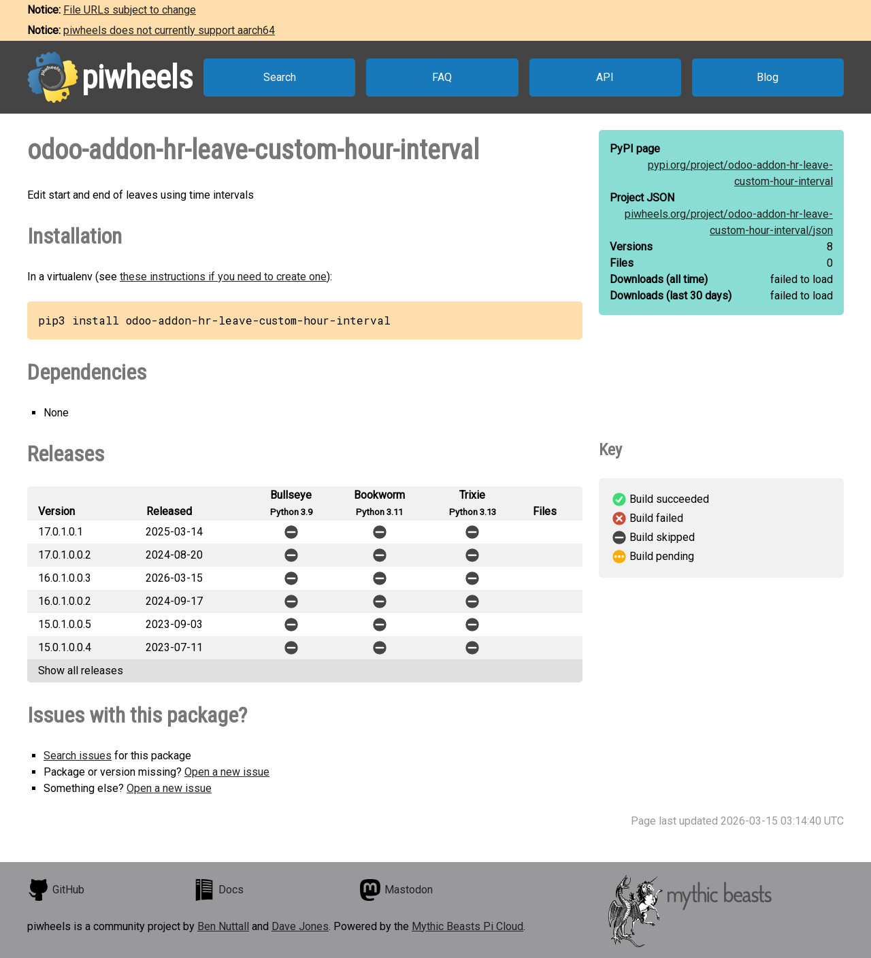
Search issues (78, 755)
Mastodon (396, 890)
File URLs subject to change (129, 9)
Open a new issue (226, 771)
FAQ (442, 77)
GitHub (55, 890)
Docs (218, 890)
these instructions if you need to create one (223, 276)
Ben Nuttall (223, 926)
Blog (767, 77)
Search (279, 77)
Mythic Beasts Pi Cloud (467, 926)
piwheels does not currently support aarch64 (169, 30)
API (605, 77)
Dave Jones (300, 926)
